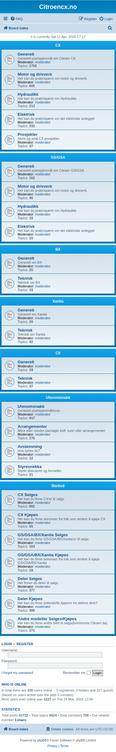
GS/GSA (58, 157)
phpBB (42, 740)
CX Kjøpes (28, 514)
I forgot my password (17, 673)
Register (25, 644)
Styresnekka (30, 466)
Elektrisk (26, 114)
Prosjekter (28, 134)
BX (58, 249)
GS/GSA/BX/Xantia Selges (43, 535)
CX (58, 45)
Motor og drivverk (35, 74)
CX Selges (28, 494)
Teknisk (25, 278)
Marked (57, 486)
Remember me (77, 673)
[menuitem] (16, 19)
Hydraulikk (28, 94)
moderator (42, 62)
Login (7, 644)
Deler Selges (30, 578)
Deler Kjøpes (30, 598)
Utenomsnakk (58, 397)
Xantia (57, 301)
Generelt (26, 54)
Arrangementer (32, 426)
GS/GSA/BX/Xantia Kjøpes (43, 555)
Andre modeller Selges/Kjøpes (47, 618)
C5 (58, 353)
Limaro (20, 720)
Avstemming (30, 446)
